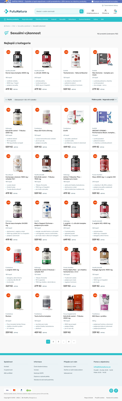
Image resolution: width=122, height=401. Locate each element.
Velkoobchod (68, 373)
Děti (102, 19)
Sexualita (62, 19)
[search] (59, 11)
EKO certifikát (8, 373)
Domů (7, 26)
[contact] (93, 11)
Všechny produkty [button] (11, 19)
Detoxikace (72, 19)
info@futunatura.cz (102, 367)
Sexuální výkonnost (39, 26)
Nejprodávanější (27, 19)
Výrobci (36, 370)
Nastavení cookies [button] (112, 398)
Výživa (96, 19)
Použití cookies (99, 398)
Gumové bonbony (84, 19)
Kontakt (6, 366)
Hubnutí (53, 19)
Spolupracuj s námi (70, 366)
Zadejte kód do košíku (106, 1)
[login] (105, 11)
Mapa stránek (88, 398)
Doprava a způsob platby (42, 376)
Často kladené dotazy (110, 5)
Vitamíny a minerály (42, 19)
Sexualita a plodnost (24, 26)
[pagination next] (74, 342)
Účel (13, 26)
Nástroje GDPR (38, 373)
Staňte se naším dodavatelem (73, 370)
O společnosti (8, 370)
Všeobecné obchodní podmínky (44, 380)
